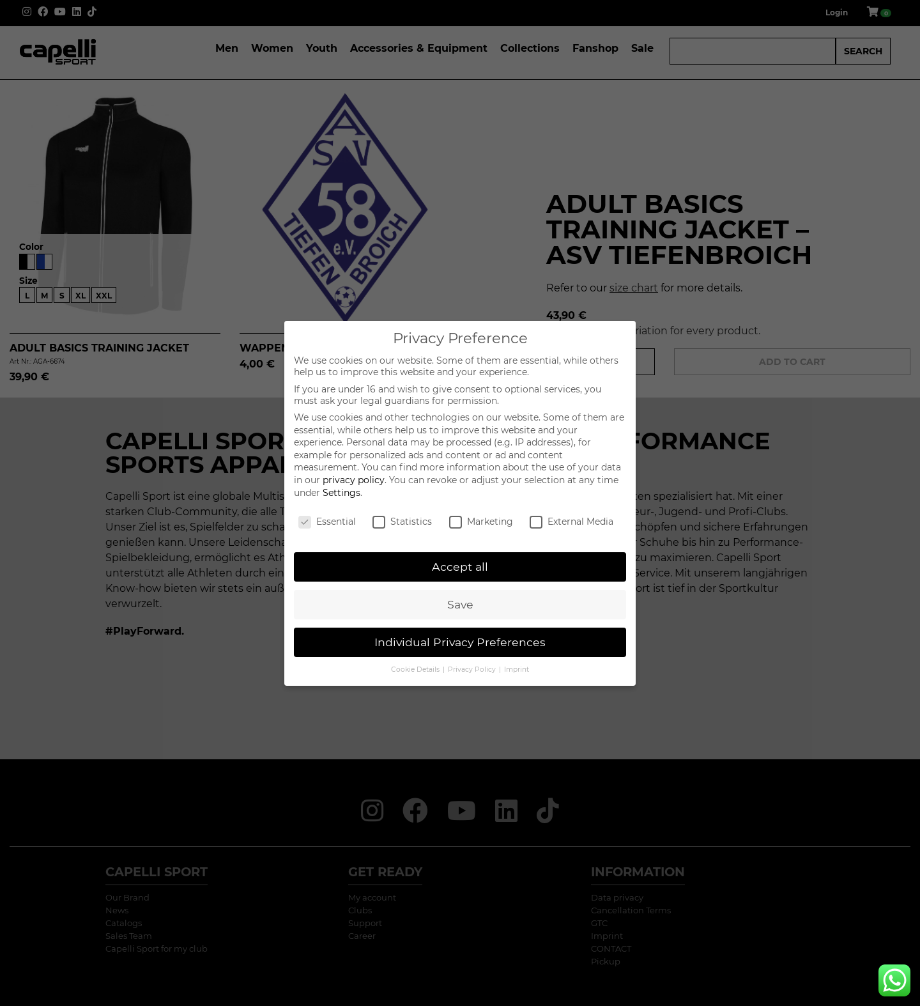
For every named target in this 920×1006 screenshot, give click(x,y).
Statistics (402, 521)
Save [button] (460, 604)
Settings (341, 493)
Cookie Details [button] (416, 669)
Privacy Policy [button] (473, 669)
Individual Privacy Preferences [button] (460, 642)
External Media (571, 521)
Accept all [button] (460, 566)
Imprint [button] (516, 669)
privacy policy (354, 480)
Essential (327, 521)
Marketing (481, 521)
